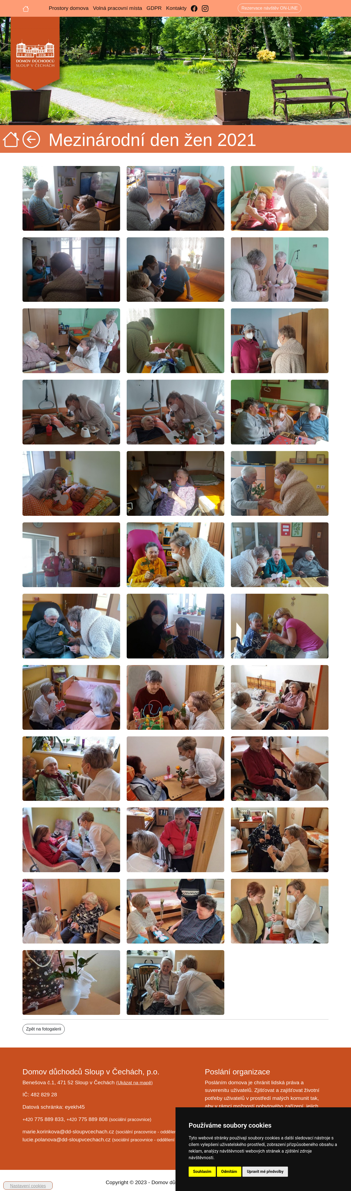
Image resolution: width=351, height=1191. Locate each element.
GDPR (154, 8)
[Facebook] (194, 8)
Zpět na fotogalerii (43, 1029)
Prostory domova (69, 8)
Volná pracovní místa (117, 8)
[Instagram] (205, 8)
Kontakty (176, 8)
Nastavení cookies (28, 1186)
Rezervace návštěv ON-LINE (269, 8)
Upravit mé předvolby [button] (265, 1171)
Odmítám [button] (229, 1171)
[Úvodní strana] (25, 8)
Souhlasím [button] (202, 1171)
